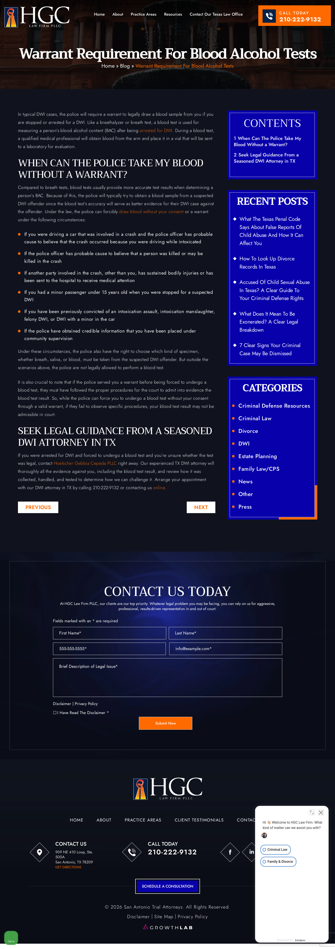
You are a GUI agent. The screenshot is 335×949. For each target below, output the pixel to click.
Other (245, 494)
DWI (244, 444)
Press (245, 507)
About (117, 14)
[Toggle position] (312, 812)
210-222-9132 (300, 19)
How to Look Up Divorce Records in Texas (266, 262)
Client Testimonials (199, 820)
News (245, 481)
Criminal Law (255, 418)
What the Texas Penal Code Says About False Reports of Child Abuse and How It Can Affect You (271, 231)
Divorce (248, 431)
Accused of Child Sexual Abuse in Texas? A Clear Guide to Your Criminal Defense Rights (274, 290)
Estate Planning (257, 456)
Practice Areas (143, 14)
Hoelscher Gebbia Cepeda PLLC (85, 463)
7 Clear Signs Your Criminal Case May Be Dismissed (270, 349)
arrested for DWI (156, 130)
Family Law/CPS (258, 469)
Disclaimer (62, 704)
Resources (173, 14)
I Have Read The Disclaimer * (83, 713)
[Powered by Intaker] (298, 940)
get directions (68, 867)
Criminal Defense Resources (274, 406)
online (159, 487)
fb (230, 852)
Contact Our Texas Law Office (216, 14)
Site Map (163, 916)
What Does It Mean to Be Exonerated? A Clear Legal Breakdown (268, 322)
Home (99, 14)
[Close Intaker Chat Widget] (320, 812)
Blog (125, 66)
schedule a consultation (167, 886)
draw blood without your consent (151, 211)
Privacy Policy (86, 704)
